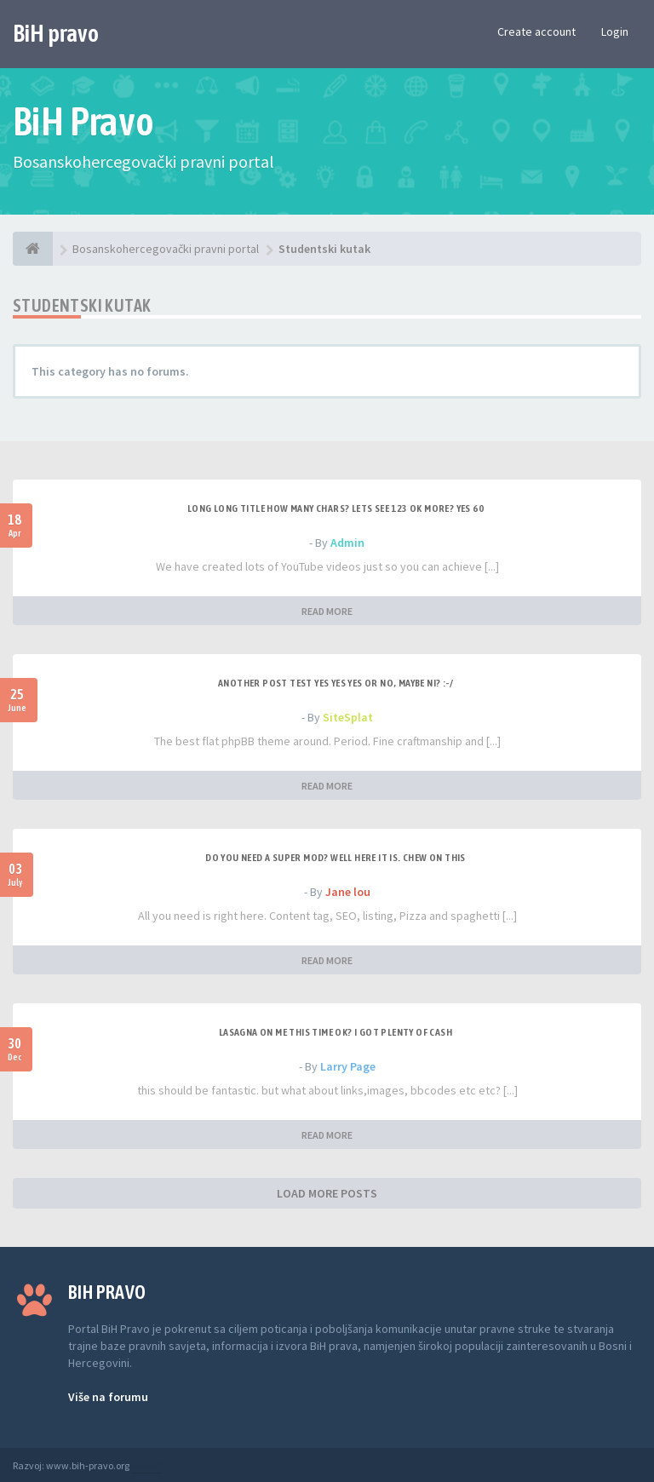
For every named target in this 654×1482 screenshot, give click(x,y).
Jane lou (347, 891)
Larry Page (348, 1066)
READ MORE (327, 611)
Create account (536, 31)
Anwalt (146, 1465)
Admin (347, 542)
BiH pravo (56, 33)
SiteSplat (348, 717)
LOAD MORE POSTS (327, 1193)
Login (614, 31)
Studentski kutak (82, 305)
